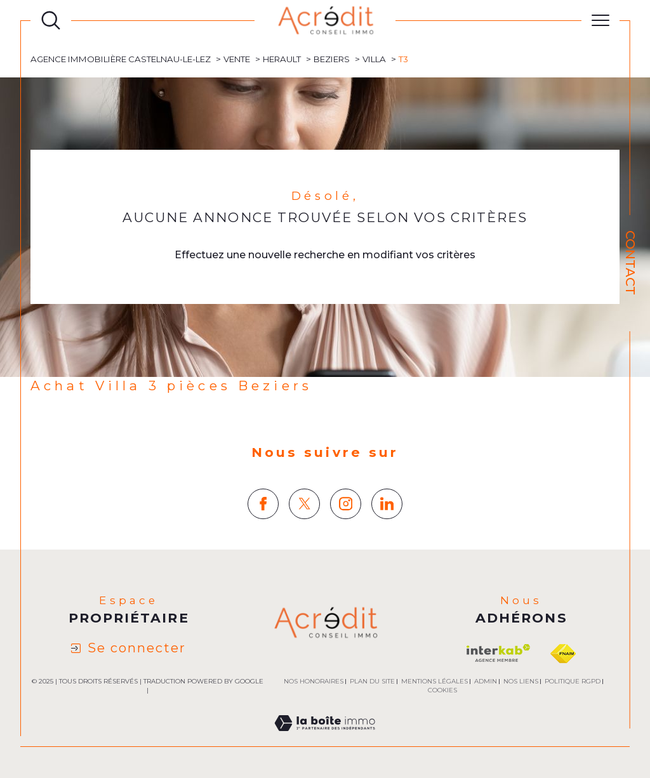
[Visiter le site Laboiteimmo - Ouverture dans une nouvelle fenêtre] (324, 738)
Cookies (442, 690)
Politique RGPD (572, 681)
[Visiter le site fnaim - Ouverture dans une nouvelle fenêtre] (563, 653)
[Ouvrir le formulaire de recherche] (51, 20)
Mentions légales (434, 681)
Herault (282, 59)
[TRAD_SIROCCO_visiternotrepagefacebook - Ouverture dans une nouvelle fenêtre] (263, 504)
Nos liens (520, 681)
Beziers (332, 59)
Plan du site (372, 681)
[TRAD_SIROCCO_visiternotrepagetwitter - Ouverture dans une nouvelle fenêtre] (304, 504)
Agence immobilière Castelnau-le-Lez (120, 59)
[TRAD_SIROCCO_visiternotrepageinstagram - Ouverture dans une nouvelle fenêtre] (345, 504)
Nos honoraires (313, 681)
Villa (374, 59)
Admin (485, 681)
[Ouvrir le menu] (600, 20)
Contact (630, 262)
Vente (236, 59)
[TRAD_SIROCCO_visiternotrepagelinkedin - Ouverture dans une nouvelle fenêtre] (386, 504)
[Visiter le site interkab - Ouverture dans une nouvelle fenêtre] (498, 653)
